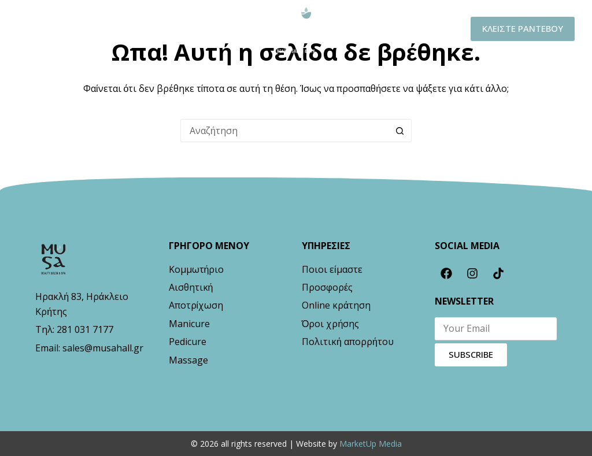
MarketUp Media (370, 443)
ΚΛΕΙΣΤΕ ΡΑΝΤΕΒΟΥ (522, 28)
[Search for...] (284, 130)
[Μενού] (39, 29)
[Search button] (400, 130)
